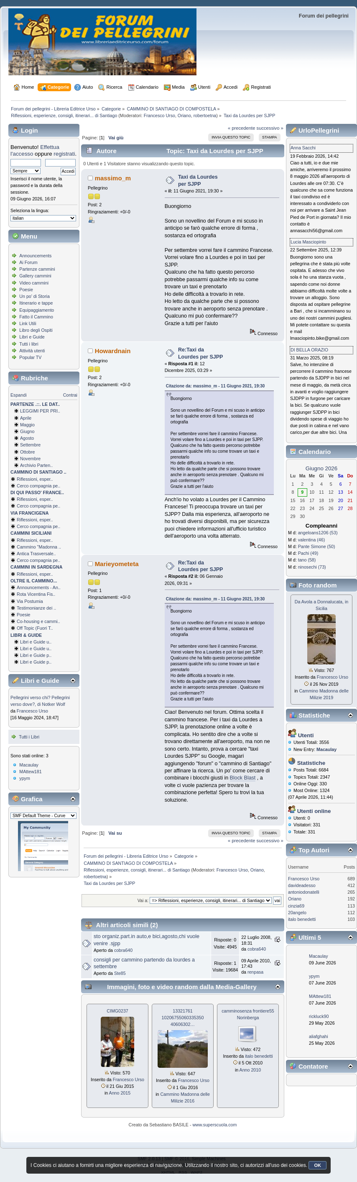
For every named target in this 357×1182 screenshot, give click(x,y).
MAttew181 (30, 771)
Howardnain (113, 350)
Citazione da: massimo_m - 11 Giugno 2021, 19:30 (215, 386)
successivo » (270, 128)
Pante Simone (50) (316, 546)
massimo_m (113, 178)
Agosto (27, 438)
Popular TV (30, 357)
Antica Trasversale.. (36, 553)
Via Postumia (30, 601)
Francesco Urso (159, 115)
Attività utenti (32, 350)
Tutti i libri (28, 343)
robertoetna (205, 115)
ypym (24, 778)
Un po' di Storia (34, 296)
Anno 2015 (120, 1092)
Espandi (18, 394)
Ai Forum (28, 262)
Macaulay (28, 764)
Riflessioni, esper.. (35, 479)
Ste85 (120, 973)
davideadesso (302, 885)
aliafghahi (318, 1036)
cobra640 (123, 950)
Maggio (27, 424)
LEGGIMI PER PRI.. (40, 410)
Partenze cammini (37, 269)
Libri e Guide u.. (35, 641)
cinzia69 (296, 905)
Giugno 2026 (321, 468)
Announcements (35, 255)
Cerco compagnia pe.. (38, 485)
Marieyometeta (117, 563)
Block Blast (243, 778)
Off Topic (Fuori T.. (35, 628)
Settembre (30, 444)
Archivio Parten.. (36, 465)
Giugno (27, 431)
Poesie (26, 289)
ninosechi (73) (312, 566)
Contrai (70, 394)
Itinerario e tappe (36, 302)
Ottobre (27, 451)
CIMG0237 (117, 1010)
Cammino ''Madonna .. (39, 546)
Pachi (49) (308, 553)
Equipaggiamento (36, 310)
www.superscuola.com (214, 1124)
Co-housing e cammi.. (38, 621)
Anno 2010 (250, 1069)
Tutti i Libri (29, 736)
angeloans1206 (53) (318, 532)
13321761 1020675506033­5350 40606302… (183, 1017)
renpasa (255, 971)
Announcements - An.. (39, 587)
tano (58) (307, 559)
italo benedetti (259, 1056)
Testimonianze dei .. (36, 607)
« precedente (241, 128)
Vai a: (143, 900)
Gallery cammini (35, 275)
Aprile (25, 417)
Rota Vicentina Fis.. (36, 594)
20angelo (297, 912)
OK (317, 1165)
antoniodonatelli (303, 892)
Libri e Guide (31, 336)
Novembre (30, 458)
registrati (64, 154)
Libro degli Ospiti (35, 330)
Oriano (184, 115)
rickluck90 (319, 1016)
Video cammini (33, 282)
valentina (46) (311, 539)
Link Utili (27, 323)
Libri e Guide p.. (35, 655)
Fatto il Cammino (36, 316)
